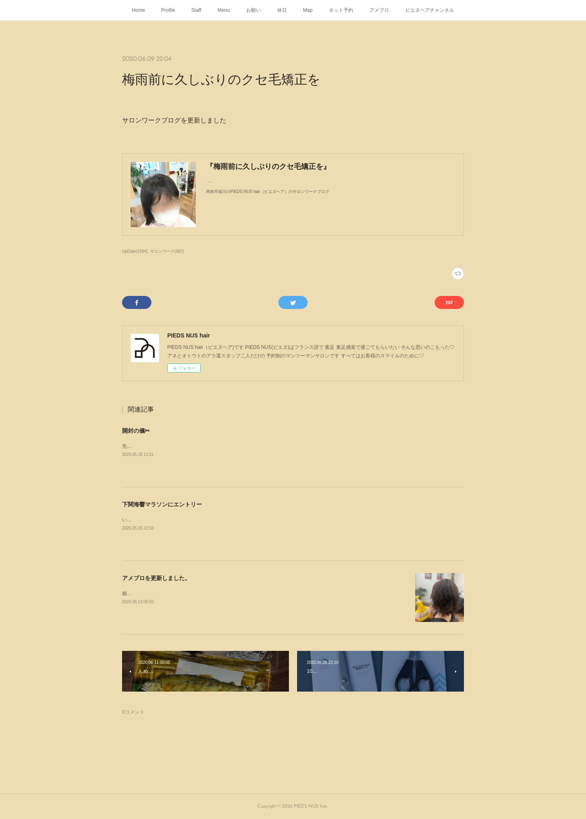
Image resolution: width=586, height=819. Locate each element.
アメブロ (379, 10)
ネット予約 (341, 10)
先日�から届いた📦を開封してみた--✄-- (168, 446)
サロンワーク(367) (167, 251)
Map (308, 10)
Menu (224, 10)
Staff (196, 10)
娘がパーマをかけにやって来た (156, 593)
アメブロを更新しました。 (156, 578)
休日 (282, 10)
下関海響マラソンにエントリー (162, 504)
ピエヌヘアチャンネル (429, 10)
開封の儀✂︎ (136, 430)
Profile (168, 10)
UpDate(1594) (135, 251)
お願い (253, 10)
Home (138, 10)
